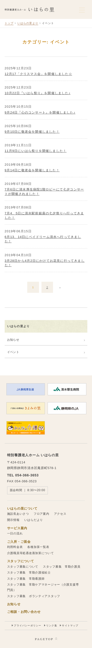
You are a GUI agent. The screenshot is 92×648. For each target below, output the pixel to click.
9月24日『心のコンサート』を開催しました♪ (40, 112)
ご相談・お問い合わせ (24, 612)
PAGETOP (44, 639)
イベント (13, 352)
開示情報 (13, 520)
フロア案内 (41, 513)
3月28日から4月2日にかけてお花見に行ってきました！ (45, 263)
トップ (9, 23)
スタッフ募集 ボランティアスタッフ (33, 596)
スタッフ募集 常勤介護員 (61, 566)
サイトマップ (70, 625)
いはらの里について (22, 508)
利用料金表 (15, 547)
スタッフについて (20, 561)
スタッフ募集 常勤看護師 (26, 578)
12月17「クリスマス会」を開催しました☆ (38, 74)
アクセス (60, 513)
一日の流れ (15, 533)
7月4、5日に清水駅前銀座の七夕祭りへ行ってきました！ (44, 215)
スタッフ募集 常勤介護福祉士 (29, 572)
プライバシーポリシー (27, 625)
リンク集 (51, 625)
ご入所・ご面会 (19, 542)
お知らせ (13, 339)
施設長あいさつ (18, 513)
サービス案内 (17, 528)
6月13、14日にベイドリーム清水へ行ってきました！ (43, 239)
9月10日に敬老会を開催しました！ (32, 131)
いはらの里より (27, 23)
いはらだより (33, 520)
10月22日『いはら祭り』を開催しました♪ (38, 93)
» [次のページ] (60, 287)
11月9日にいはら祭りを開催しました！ (36, 151)
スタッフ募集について (22, 566)
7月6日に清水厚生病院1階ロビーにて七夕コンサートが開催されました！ (44, 192)
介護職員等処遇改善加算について (30, 553)
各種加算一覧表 (38, 547)
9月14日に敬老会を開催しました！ (32, 170)
